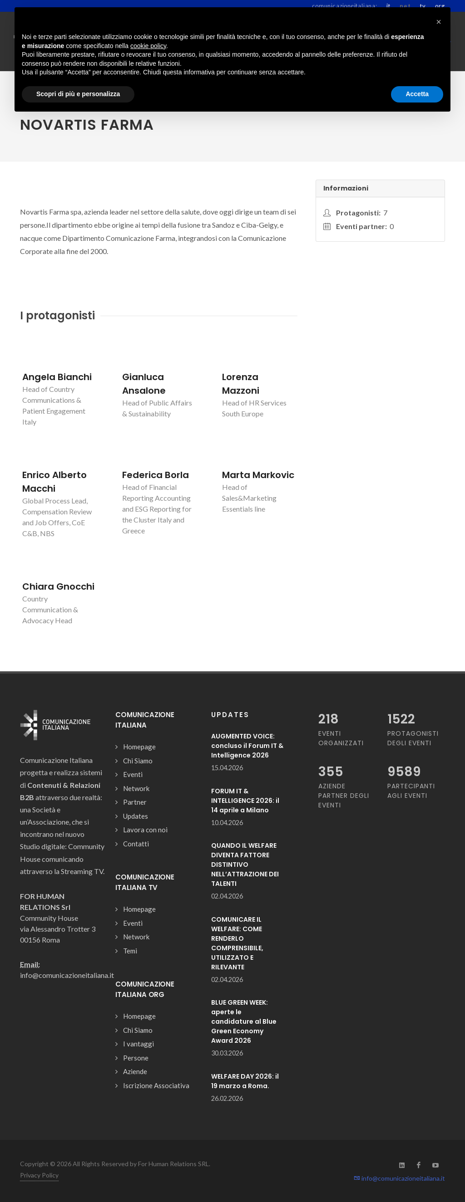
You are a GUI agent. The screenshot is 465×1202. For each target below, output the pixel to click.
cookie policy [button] (148, 45)
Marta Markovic (258, 475)
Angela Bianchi (57, 377)
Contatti (136, 844)
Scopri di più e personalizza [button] (78, 94)
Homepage (139, 747)
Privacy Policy (39, 1175)
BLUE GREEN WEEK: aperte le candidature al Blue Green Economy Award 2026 (244, 1021)
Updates (135, 816)
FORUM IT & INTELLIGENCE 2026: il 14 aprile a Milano (245, 801)
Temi (130, 951)
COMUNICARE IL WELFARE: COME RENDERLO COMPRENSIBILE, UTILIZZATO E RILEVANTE (237, 943)
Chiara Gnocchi (58, 586)
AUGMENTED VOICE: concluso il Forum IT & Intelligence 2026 (247, 746)
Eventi (133, 774)
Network (136, 788)
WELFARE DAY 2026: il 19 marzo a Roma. (245, 1081)
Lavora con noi (145, 830)
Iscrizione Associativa (156, 1085)
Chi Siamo (138, 761)
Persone (135, 1058)
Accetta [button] (417, 94)
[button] (438, 22)
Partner (135, 802)
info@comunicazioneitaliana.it (399, 1178)
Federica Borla (155, 475)
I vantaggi (138, 1044)
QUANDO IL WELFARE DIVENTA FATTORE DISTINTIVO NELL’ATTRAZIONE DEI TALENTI (245, 864)
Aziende (135, 1071)
